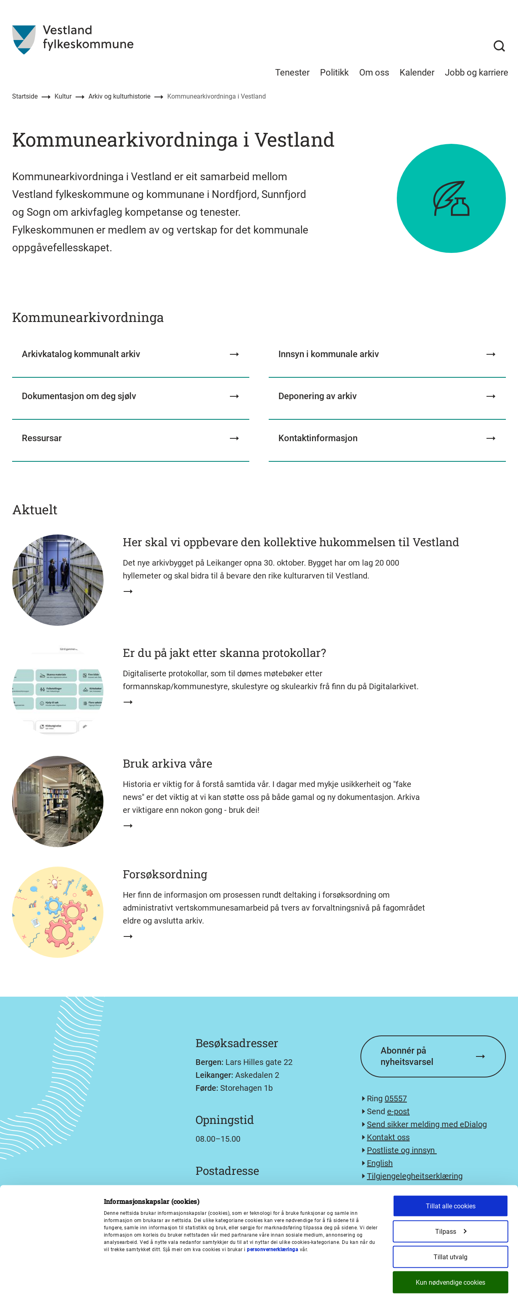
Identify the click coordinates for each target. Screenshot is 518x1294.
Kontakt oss (388, 1137)
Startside (25, 96)
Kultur (63, 96)
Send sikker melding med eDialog (427, 1124)
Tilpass (451, 1194)
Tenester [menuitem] (292, 72)
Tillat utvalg (450, 1220)
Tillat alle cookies (451, 1169)
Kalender (417, 72)
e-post (398, 1111)
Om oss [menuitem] (374, 72)
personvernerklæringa (272, 1213)
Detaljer (375, 1279)
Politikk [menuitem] (334, 72)
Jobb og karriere (476, 72)
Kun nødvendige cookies (450, 1245)
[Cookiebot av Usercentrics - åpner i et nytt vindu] (52, 1279)
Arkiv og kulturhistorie (119, 96)
